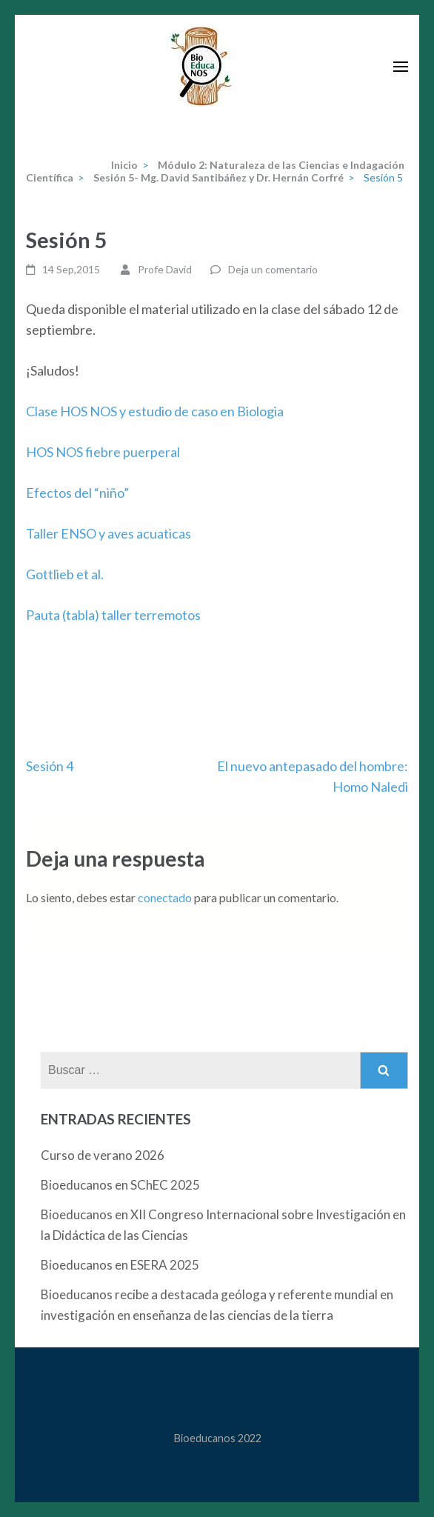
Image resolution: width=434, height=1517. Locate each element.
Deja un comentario (273, 269)
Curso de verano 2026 (102, 1155)
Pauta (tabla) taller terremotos (113, 615)
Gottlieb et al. (65, 574)
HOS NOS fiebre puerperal (103, 452)
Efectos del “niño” (77, 492)
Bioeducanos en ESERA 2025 (120, 1265)
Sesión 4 (49, 766)
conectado (165, 897)
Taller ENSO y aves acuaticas (108, 533)
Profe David (165, 269)
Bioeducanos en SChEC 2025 (120, 1185)
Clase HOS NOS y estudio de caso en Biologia (155, 411)
